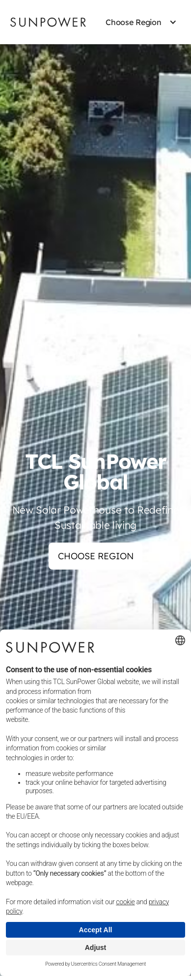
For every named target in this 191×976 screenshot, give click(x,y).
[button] (133, 22)
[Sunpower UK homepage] (48, 22)
